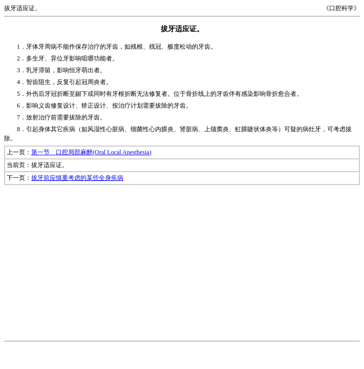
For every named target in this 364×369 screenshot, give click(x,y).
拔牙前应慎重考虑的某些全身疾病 (77, 177)
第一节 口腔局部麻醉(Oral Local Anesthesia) (91, 152)
